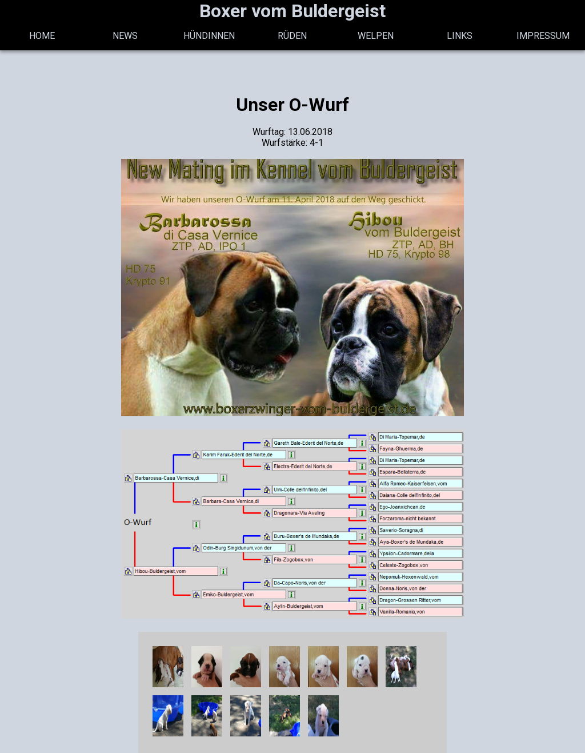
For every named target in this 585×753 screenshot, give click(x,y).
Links (459, 35)
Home (42, 35)
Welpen (376, 35)
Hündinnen (209, 35)
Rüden (292, 35)
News (125, 35)
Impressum (543, 35)
